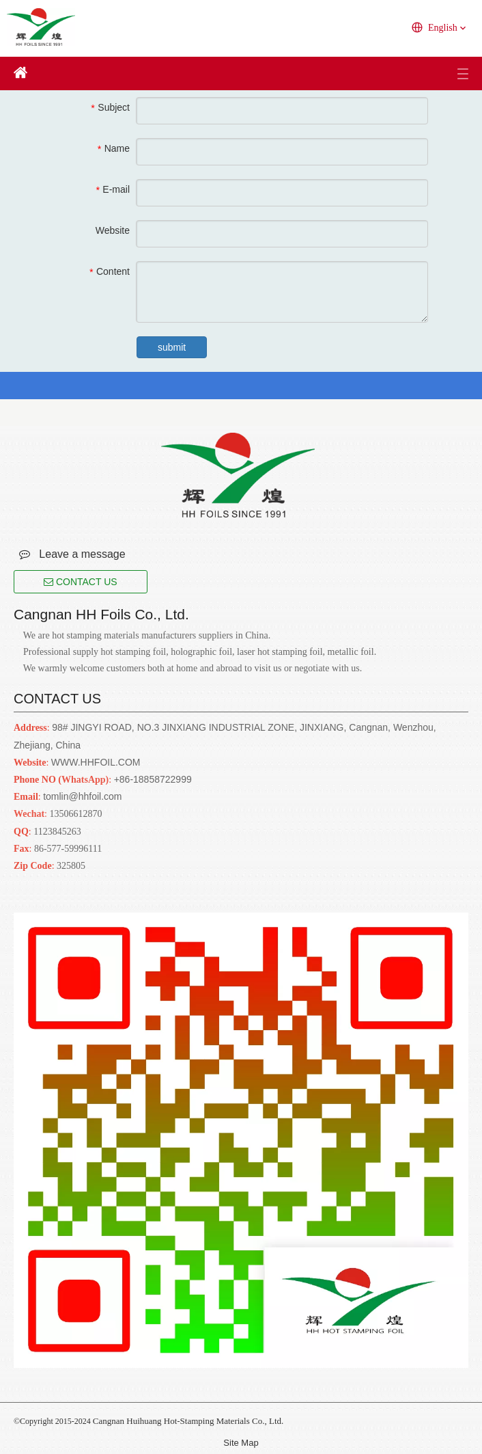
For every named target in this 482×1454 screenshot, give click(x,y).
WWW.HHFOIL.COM (96, 762)
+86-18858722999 (153, 779)
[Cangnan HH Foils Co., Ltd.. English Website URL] (238, 475)
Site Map (240, 1443)
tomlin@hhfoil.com (82, 796)
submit (172, 347)
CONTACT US (80, 581)
